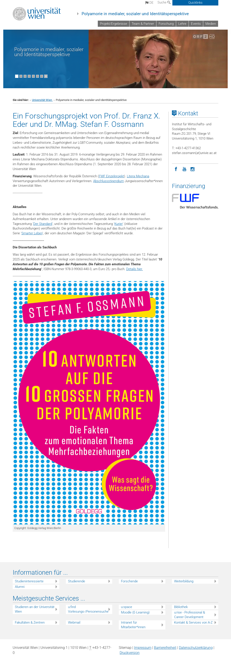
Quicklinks (195, 3)
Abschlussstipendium (108, 181)
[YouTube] (184, 169)
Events (196, 24)
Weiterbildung (183, 581)
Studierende (76, 581)
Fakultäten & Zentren (30, 622)
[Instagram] (193, 169)
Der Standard (42, 224)
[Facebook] (176, 169)
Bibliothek (181, 607)
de (149, 3)
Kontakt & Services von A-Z (193, 622)
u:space (126, 607)
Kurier (118, 224)
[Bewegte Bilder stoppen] (45, 76)
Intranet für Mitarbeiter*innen (133, 625)
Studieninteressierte (29, 581)
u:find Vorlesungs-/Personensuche (88, 609)
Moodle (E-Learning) (135, 612)
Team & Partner (143, 24)
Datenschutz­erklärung (196, 648)
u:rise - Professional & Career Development (189, 614)
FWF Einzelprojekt (111, 176)
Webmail (74, 622)
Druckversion (130, 653)
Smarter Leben (31, 233)
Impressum (142, 648)
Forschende (129, 581)
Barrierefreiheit (165, 648)
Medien (210, 24)
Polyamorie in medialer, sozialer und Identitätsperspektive (135, 13)
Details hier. (134, 269)
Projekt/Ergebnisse (113, 24)
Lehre (182, 24)
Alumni (19, 587)
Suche (164, 2)
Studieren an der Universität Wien (34, 609)
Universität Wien (42, 100)
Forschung (166, 24)
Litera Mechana (138, 176)
